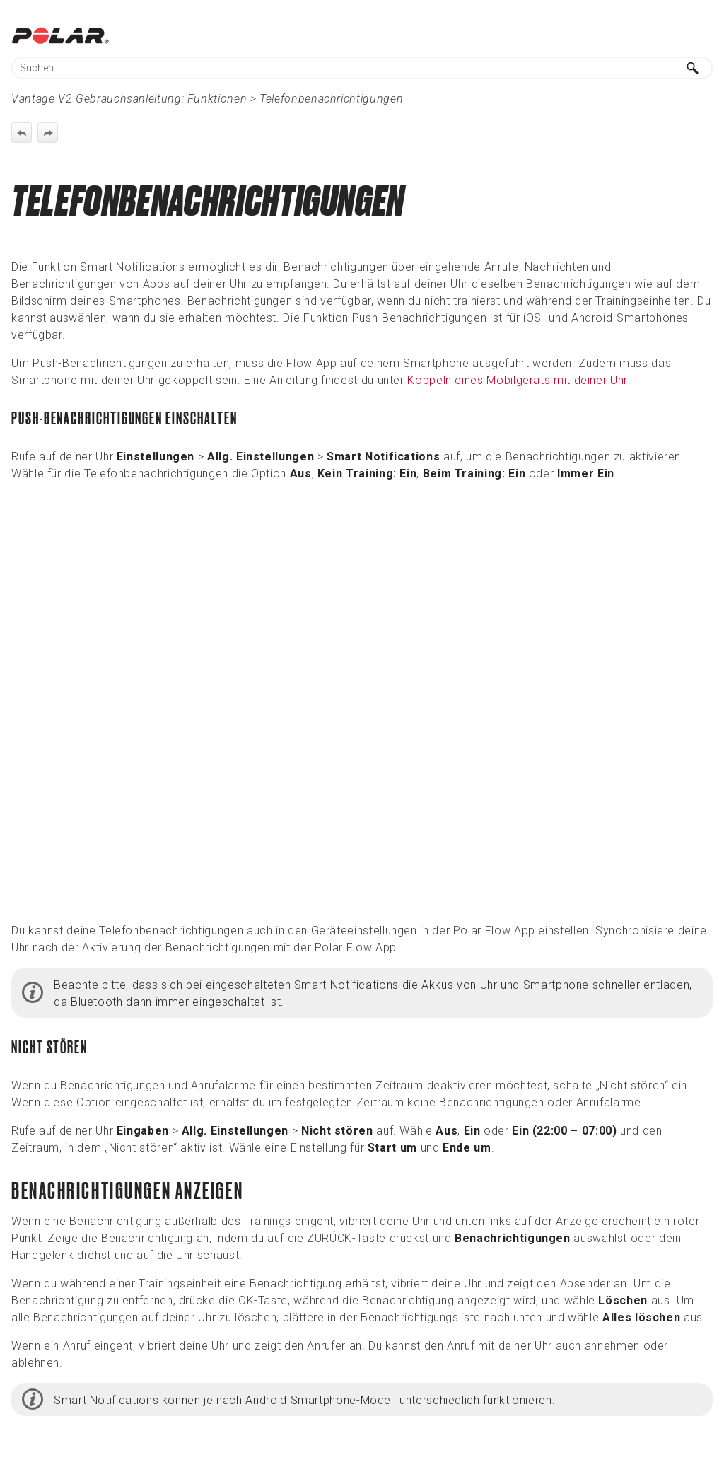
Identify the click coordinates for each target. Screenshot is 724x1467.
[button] (693, 68)
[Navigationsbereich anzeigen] (705, 35)
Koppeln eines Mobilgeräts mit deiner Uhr (517, 380)
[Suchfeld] (362, 68)
